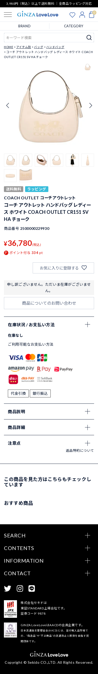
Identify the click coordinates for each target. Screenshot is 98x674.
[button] (10, 160)
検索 (89, 37)
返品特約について (80, 450)
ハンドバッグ (55, 47)
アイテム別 (23, 47)
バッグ (38, 47)
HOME (8, 47)
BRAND (24, 26)
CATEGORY (73, 26)
